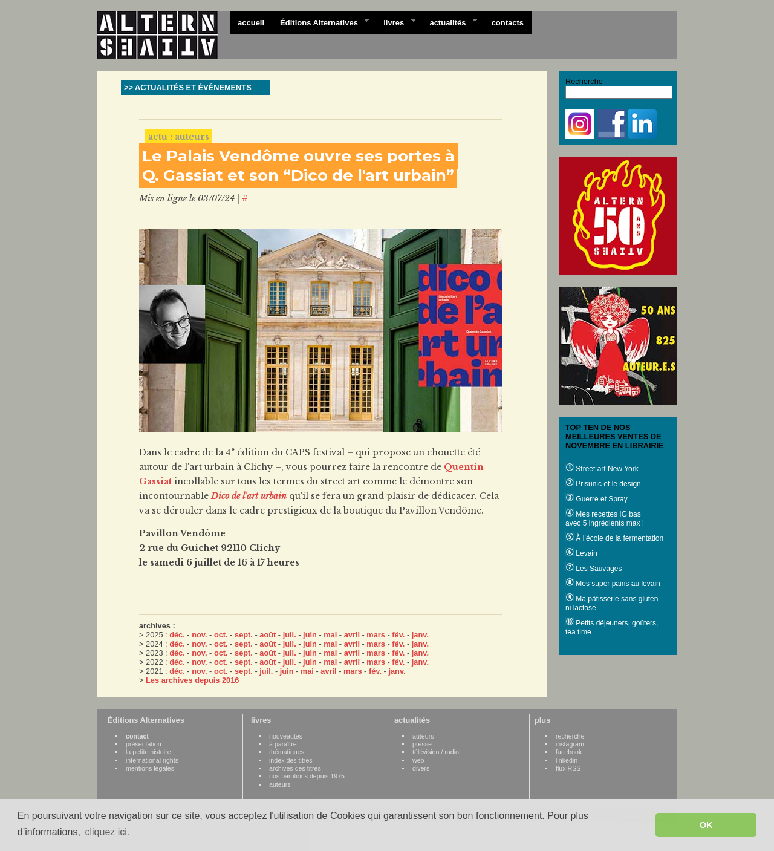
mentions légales (150, 768)
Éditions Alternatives (320, 21)
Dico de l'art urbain (249, 496)
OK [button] (706, 825)
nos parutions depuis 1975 (307, 776)
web (418, 760)
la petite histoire (148, 751)
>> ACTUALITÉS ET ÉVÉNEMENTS (188, 87)
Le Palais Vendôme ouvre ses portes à (298, 156)
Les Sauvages (593, 568)
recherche (570, 736)
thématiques (286, 751)
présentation (143, 744)
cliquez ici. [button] (107, 832)
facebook (569, 751)
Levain (581, 553)
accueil (251, 22)
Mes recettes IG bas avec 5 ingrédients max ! (604, 518)
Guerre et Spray (596, 499)
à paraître (283, 744)
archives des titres (295, 768)
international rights (152, 760)
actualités (449, 21)
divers (420, 768)
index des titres (291, 760)
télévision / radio (435, 751)
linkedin (566, 760)
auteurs (280, 784)
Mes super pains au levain (612, 583)
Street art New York (602, 469)
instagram (570, 744)
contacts (508, 22)
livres (395, 21)
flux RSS (568, 768)
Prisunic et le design (603, 484)
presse (422, 744)
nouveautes (285, 736)
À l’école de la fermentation (614, 538)
